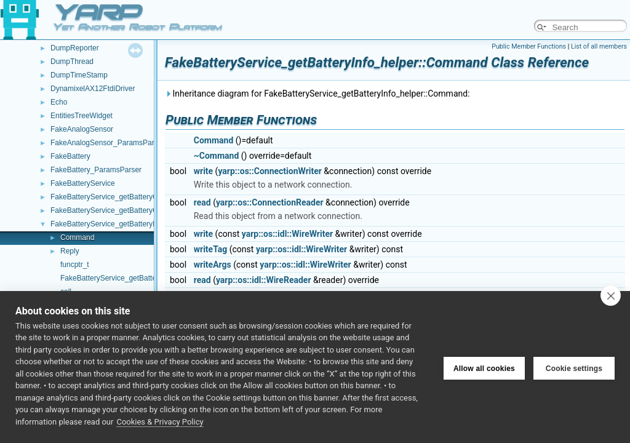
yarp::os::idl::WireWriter (287, 234)
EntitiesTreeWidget (81, 115)
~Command (216, 156)
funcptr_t (74, 264)
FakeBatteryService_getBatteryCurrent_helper (126, 210)
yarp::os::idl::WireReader (263, 280)
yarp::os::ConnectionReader (270, 202)
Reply (69, 251)
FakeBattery (70, 156)
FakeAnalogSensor (81, 129)
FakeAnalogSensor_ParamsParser (107, 142)
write (203, 171)
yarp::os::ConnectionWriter (269, 171)
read (202, 202)
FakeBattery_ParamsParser (96, 170)
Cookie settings (574, 366)
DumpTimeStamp (79, 75)
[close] (610, 295)
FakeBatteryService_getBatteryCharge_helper (125, 197)
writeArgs (212, 264)
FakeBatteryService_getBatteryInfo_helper (119, 224)
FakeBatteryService (82, 183)
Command (77, 237)
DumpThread (72, 61)
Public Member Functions (529, 46)
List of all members (599, 46)
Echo (58, 102)
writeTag (211, 249)
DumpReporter (74, 48)
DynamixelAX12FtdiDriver (92, 88)
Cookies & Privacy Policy (159, 421)
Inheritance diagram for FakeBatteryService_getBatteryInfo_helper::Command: (317, 93)
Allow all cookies (484, 366)
